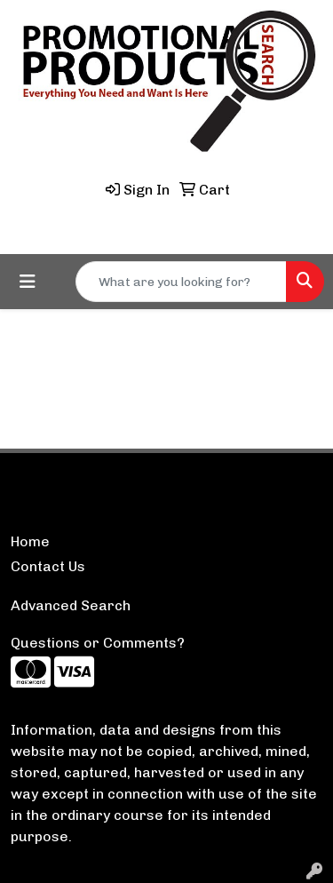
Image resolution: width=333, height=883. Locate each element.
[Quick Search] (181, 281)
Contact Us (48, 566)
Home (30, 541)
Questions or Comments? (98, 642)
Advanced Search (71, 605)
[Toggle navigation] (27, 281)
